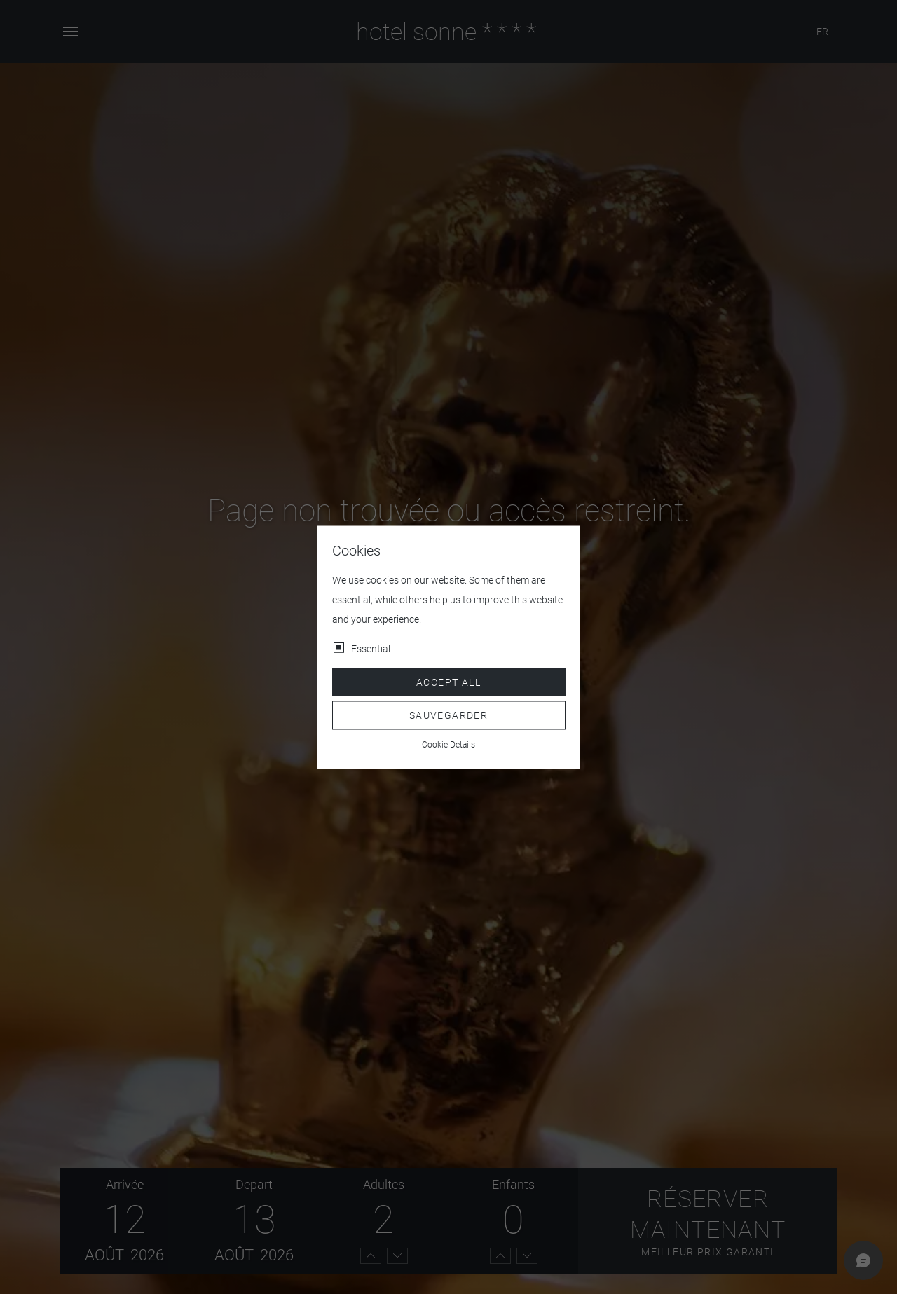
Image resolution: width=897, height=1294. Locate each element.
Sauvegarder (448, 715)
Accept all (448, 681)
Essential (370, 648)
